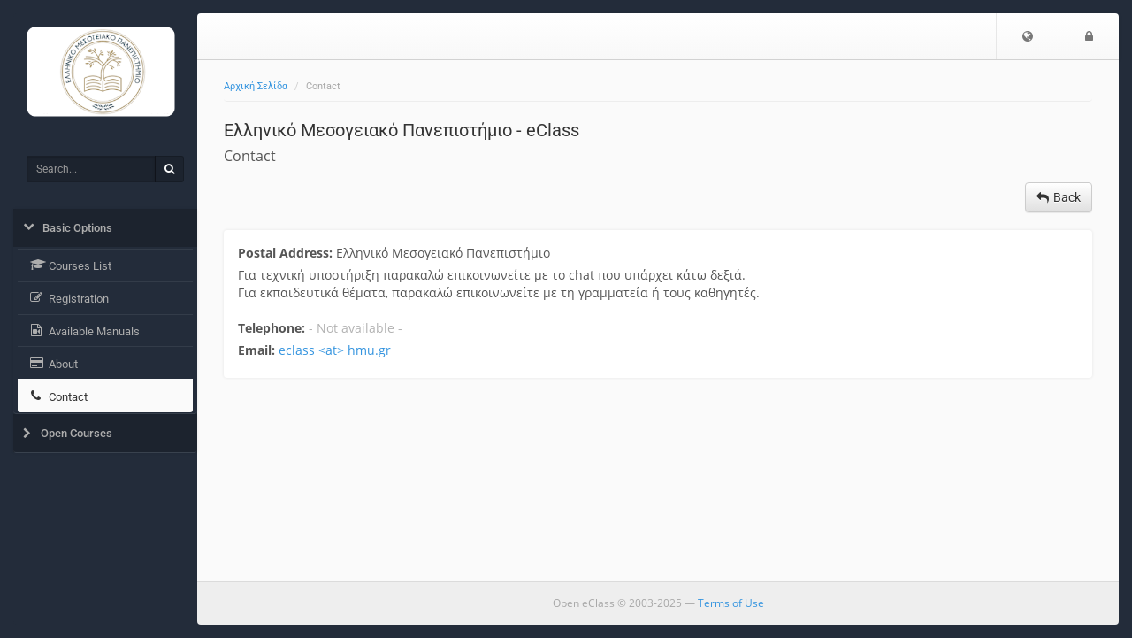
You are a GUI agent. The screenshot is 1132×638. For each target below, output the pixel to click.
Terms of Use (731, 603)
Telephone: (271, 327)
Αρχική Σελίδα (255, 86)
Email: (256, 350)
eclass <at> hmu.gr (335, 350)
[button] (1028, 36)
